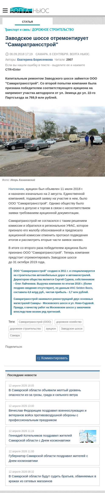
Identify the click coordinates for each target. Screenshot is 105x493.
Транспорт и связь (17, 30)
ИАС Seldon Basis (81, 287)
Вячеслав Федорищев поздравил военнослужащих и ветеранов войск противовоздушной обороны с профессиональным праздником (48, 415)
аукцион (51, 328)
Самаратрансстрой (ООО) (35, 321)
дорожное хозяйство (68, 321)
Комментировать (52, 358)
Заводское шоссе (72, 328)
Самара (15, 335)
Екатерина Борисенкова (35, 59)
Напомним (16, 189)
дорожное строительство (25, 328)
